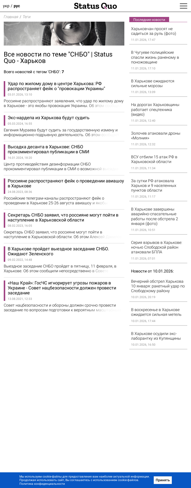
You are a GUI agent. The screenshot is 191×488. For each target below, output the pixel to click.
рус (17, 5)
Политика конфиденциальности (42, 484)
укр (6, 5)
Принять (163, 480)
